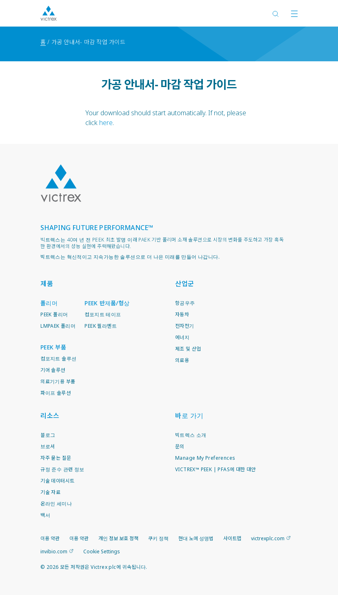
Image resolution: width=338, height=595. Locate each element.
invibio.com (53, 551)
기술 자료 (50, 492)
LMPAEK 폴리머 (58, 325)
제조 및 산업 (188, 348)
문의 (180, 446)
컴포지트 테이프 (102, 314)
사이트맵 (232, 538)
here (106, 122)
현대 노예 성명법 (195, 538)
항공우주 (185, 303)
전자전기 (184, 325)
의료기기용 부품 (57, 381)
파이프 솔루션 (55, 392)
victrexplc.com (268, 538)
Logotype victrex (48, 13)
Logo (60, 183)
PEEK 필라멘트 (100, 325)
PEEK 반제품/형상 (106, 303)
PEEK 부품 (53, 347)
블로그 (47, 435)
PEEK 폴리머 (54, 314)
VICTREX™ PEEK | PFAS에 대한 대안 (215, 469)
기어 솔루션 (52, 370)
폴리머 (49, 303)
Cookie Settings (101, 551)
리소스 (50, 415)
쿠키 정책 (158, 538)
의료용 (182, 360)
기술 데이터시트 (57, 480)
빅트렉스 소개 (191, 435)
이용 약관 (50, 538)
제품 (46, 283)
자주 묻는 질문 (55, 457)
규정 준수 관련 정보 (62, 469)
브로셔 (47, 446)
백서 (45, 515)
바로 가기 (189, 415)
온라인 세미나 (56, 503)
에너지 (182, 337)
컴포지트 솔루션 (58, 358)
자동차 (182, 314)
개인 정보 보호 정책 (118, 538)
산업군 (184, 283)
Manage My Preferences (205, 457)
